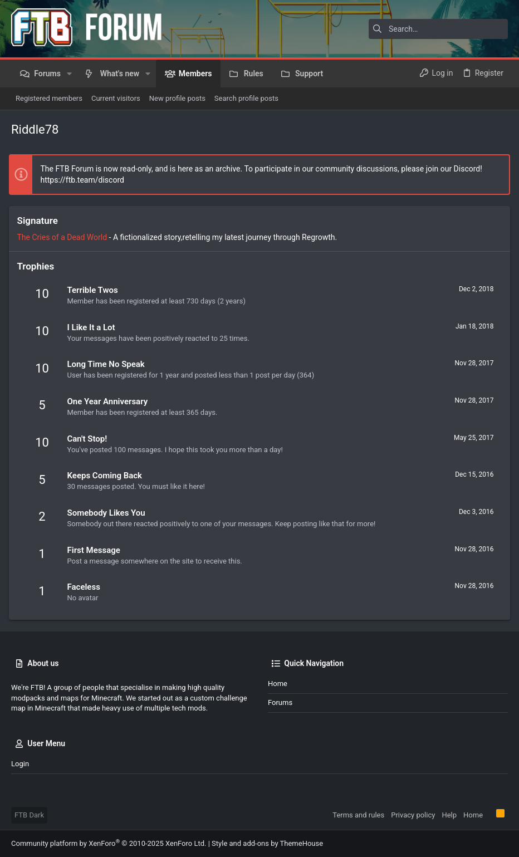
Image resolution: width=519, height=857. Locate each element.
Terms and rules (358, 815)
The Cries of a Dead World (64, 237)
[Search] (438, 29)
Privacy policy (413, 815)
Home (277, 683)
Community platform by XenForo (108, 843)
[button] (69, 73)
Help (449, 815)
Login (20, 764)
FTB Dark (29, 815)
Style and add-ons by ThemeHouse (267, 843)
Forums (280, 702)
